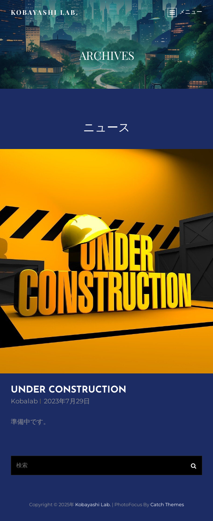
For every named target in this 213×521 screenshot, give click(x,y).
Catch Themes (167, 504)
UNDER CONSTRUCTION (68, 390)
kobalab (24, 401)
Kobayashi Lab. (45, 12)
